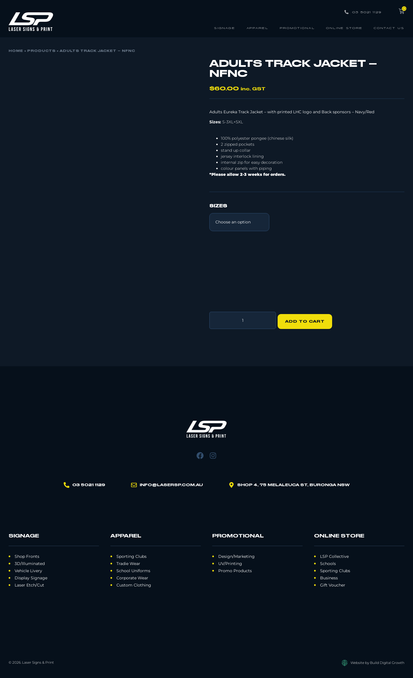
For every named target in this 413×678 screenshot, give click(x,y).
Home (16, 51)
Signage (224, 28)
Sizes (218, 206)
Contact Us (389, 28)
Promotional (297, 28)
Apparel (257, 28)
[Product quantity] (242, 319)
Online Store (344, 28)
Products (41, 51)
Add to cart (307, 319)
